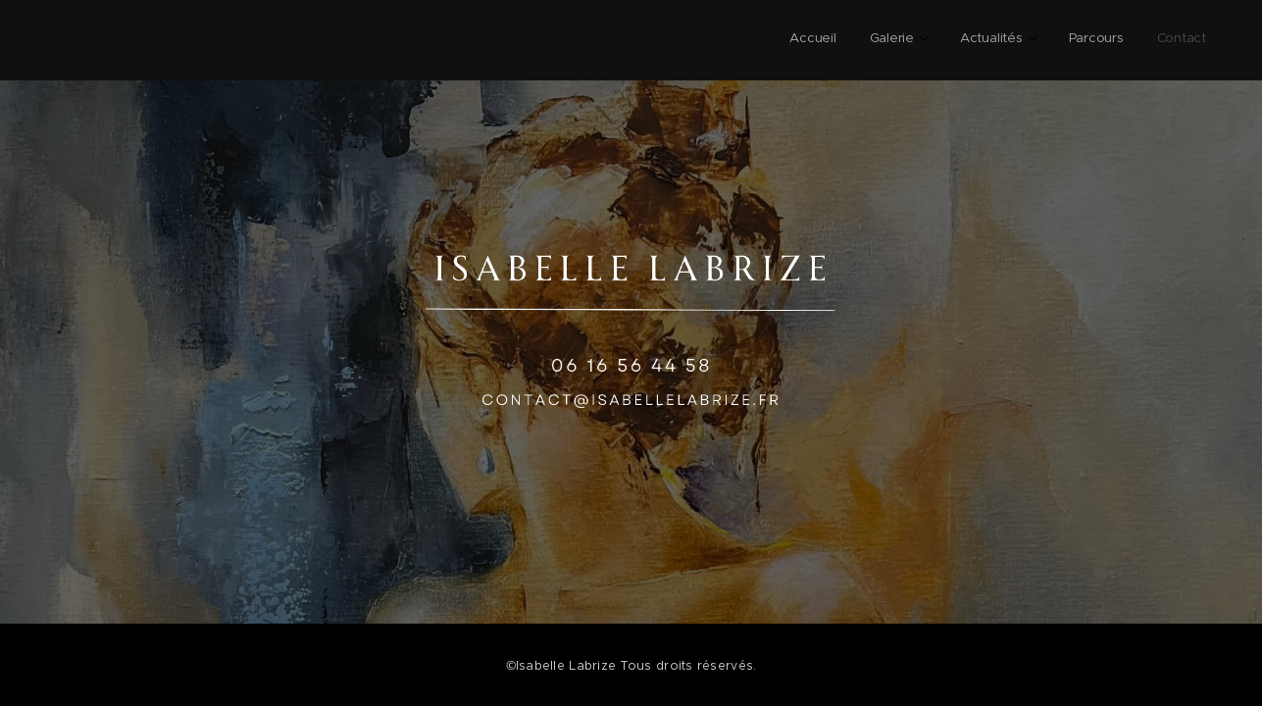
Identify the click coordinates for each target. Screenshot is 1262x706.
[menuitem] (1047, 40)
